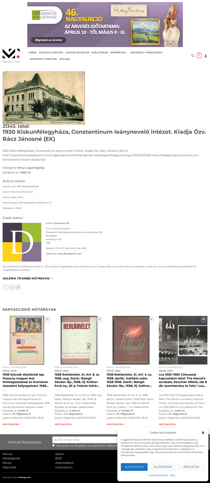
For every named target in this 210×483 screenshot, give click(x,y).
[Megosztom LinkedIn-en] (18, 287)
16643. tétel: (62, 370)
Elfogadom (134, 466)
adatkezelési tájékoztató (105, 445)
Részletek (191, 466)
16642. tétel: (10, 370)
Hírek (32, 52)
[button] (203, 432)
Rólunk (64, 59)
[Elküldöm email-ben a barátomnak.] (12, 287)
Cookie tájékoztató (158, 475)
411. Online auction (28, 186)
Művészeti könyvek (43, 59)
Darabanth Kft (61, 223)
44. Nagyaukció (21, 413)
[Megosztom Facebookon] (6, 287)
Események (119, 52)
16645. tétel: (114, 370)
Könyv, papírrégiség (30, 167)
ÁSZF (172, 475)
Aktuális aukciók (51, 52)
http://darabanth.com (70, 253)
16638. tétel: (166, 370)
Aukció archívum (77, 52)
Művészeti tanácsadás (146, 52)
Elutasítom (163, 466)
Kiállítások (100, 52)
